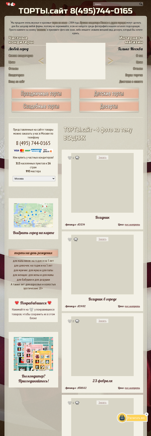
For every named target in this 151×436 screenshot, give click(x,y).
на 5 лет (49, 261)
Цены (12, 62)
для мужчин (20, 270)
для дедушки (42, 279)
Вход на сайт (17, 81)
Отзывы (13, 68)
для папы (47, 270)
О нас (139, 55)
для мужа (34, 270)
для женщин (20, 275)
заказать (41, 29)
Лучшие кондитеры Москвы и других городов (103, 22)
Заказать (102, 157)
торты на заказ (59, 22)
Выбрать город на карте (33, 232)
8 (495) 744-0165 (33, 143)
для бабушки (24, 279)
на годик (37, 261)
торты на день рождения (33, 253)
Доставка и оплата (131, 81)
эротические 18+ (33, 288)
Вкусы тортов (134, 75)
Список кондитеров (21, 55)
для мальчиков (21, 261)
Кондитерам (16, 75)
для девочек (21, 265)
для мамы (48, 275)
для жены (34, 275)
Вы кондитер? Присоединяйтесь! (33, 378)
